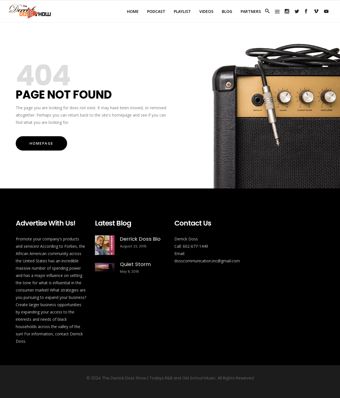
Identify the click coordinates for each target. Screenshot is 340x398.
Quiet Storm (135, 264)
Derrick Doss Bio (140, 238)
